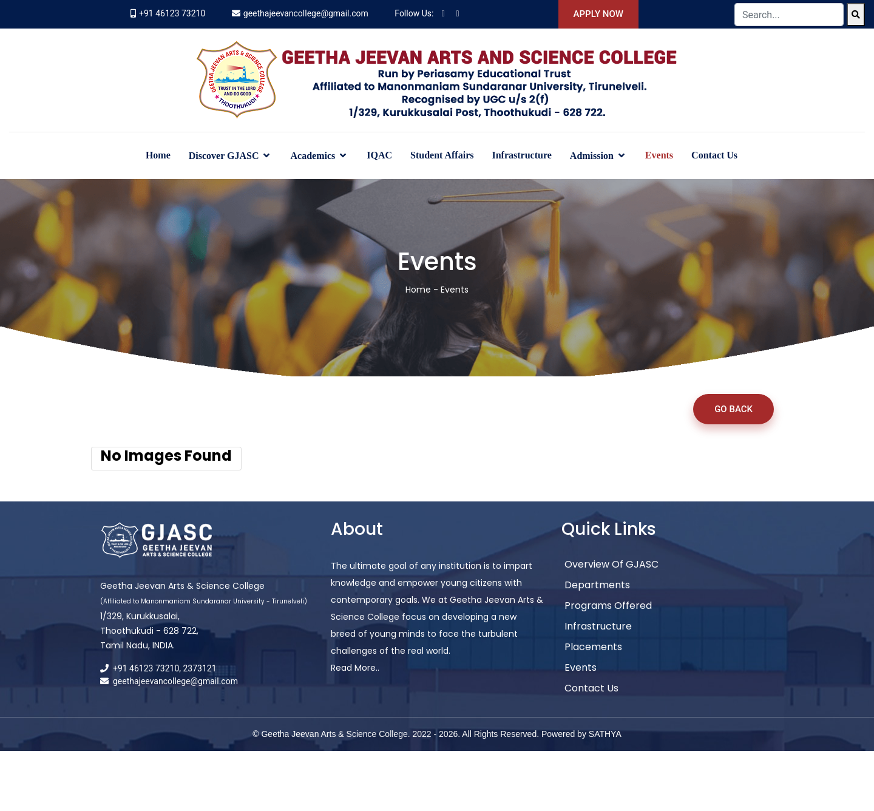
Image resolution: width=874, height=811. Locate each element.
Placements (593, 658)
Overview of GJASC (611, 576)
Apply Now (598, 13)
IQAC (379, 155)
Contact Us (714, 155)
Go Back (733, 409)
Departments (597, 596)
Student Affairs (441, 155)
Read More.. (355, 679)
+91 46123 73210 (172, 13)
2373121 (200, 680)
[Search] (856, 14)
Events (659, 155)
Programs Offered (608, 617)
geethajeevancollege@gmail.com (305, 13)
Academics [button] (313, 156)
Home (158, 155)
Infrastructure (521, 155)
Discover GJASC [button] (225, 156)
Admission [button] (593, 156)
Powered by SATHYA (581, 745)
